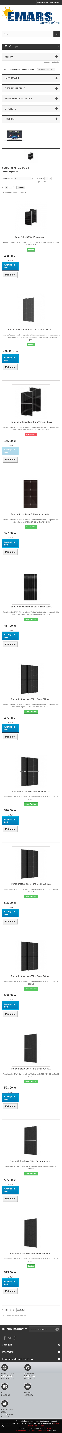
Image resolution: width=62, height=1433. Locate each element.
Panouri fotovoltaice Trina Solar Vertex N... (31, 1161)
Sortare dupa (7, 178)
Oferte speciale (15, 88)
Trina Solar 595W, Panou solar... (31, 237)
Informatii (12, 78)
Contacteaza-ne (42, 2)
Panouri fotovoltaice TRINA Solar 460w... (31, 514)
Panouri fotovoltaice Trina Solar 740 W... (31, 976)
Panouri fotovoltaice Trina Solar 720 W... (31, 1069)
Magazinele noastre (18, 98)
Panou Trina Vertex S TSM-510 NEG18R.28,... (31, 329)
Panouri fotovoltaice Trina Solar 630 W (31, 791)
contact (47, 62)
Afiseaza (40, 178)
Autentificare (54, 2)
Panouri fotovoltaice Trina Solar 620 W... (31, 699)
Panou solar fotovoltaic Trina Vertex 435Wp (31, 422)
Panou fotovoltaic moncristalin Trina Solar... (31, 606)
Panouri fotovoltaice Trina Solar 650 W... (31, 884)
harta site (55, 62)
